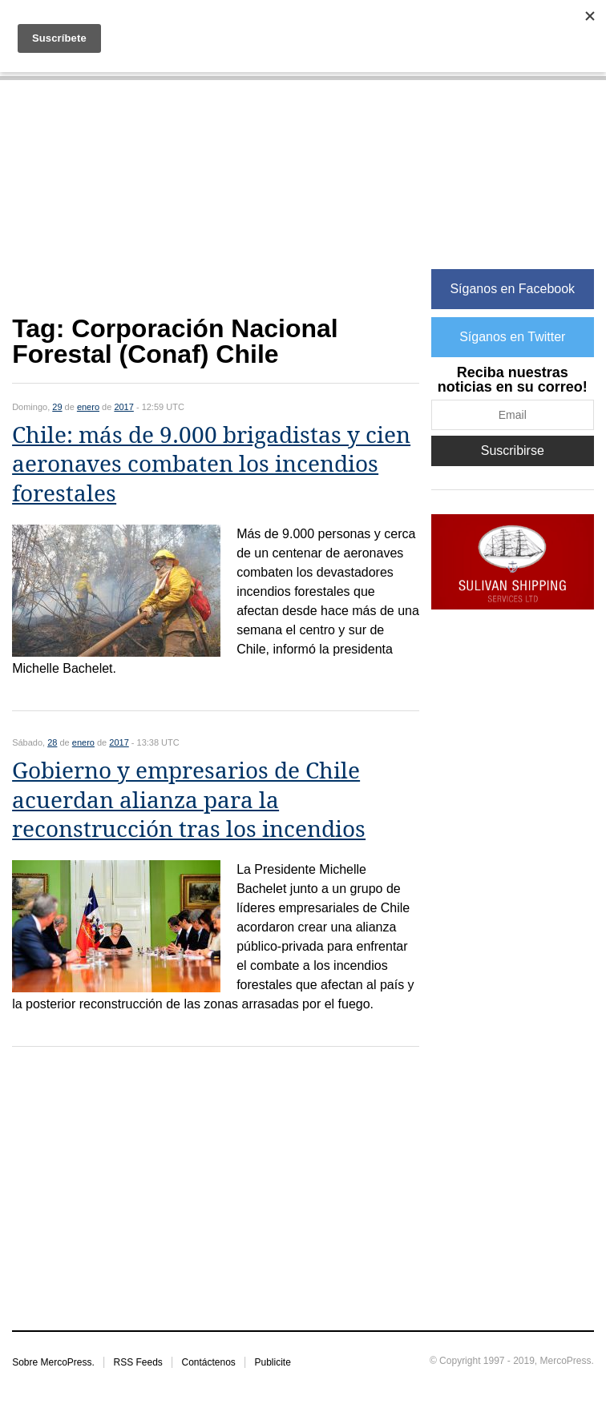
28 (52, 742)
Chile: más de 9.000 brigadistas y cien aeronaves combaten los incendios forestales (211, 464)
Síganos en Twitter (512, 337)
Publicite (273, 1362)
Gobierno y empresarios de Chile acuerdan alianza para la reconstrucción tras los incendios (189, 800)
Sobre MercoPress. (53, 1362)
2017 (123, 407)
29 (57, 407)
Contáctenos (208, 1362)
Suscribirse (512, 450)
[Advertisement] (215, 206)
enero (88, 407)
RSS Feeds (137, 1362)
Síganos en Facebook (512, 289)
